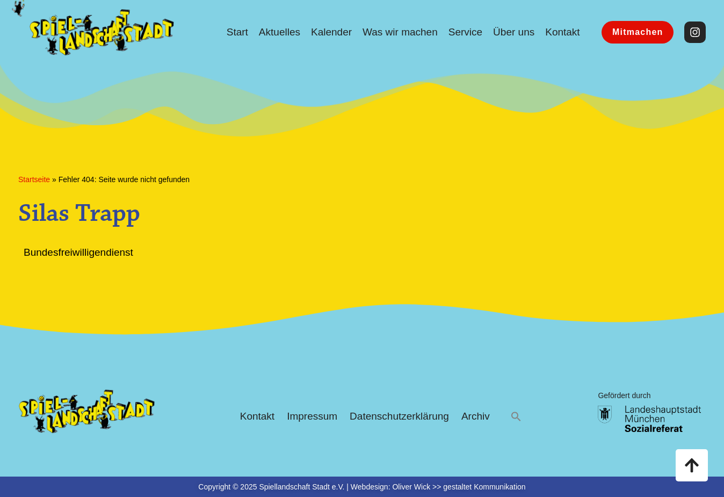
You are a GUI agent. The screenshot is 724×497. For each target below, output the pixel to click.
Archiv (475, 416)
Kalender (331, 32)
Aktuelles (279, 32)
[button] (516, 417)
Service (465, 32)
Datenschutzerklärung (399, 416)
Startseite (34, 179)
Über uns (513, 32)
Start (237, 32)
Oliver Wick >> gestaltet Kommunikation (458, 486)
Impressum (312, 416)
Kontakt (562, 32)
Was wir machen (400, 32)
